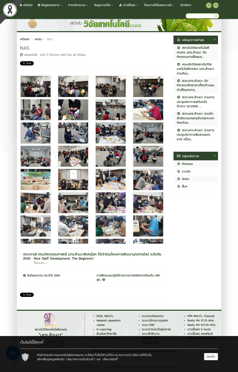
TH (209, 5)
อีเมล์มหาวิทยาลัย (107, 334)
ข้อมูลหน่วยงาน (50, 5)
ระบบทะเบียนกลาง (153, 316)
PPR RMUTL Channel (200, 316)
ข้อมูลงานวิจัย (104, 5)
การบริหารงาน (78, 5)
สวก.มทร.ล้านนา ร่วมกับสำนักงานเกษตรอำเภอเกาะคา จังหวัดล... (195, 118)
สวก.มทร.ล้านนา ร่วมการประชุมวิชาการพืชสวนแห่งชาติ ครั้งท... (195, 135)
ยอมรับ (211, 356)
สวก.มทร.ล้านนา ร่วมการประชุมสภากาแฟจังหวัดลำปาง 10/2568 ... (195, 102)
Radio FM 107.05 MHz (201, 325)
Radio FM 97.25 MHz (200, 320)
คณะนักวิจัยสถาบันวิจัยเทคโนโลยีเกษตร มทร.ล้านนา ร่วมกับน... (195, 69)
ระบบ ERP (148, 325)
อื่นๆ (182, 186)
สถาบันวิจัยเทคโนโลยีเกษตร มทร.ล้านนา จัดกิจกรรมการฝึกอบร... (193, 52)
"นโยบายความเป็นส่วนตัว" (80, 359)
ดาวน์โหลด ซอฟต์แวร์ (200, 334)
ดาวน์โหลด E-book (199, 329)
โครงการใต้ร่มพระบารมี (159, 5)
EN (216, 5)
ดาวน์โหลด (129, 5)
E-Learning (104, 329)
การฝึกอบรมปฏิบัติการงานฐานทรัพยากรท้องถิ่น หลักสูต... (128, 278)
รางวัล (183, 171)
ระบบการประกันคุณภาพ (156, 329)
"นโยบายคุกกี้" (110, 359)
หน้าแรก (26, 5)
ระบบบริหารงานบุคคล (155, 320)
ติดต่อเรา (185, 5)
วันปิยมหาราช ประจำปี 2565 (41, 276)
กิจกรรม (185, 163)
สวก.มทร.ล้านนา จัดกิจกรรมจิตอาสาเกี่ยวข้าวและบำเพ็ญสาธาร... (195, 85)
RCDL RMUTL (105, 316)
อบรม (183, 178)
